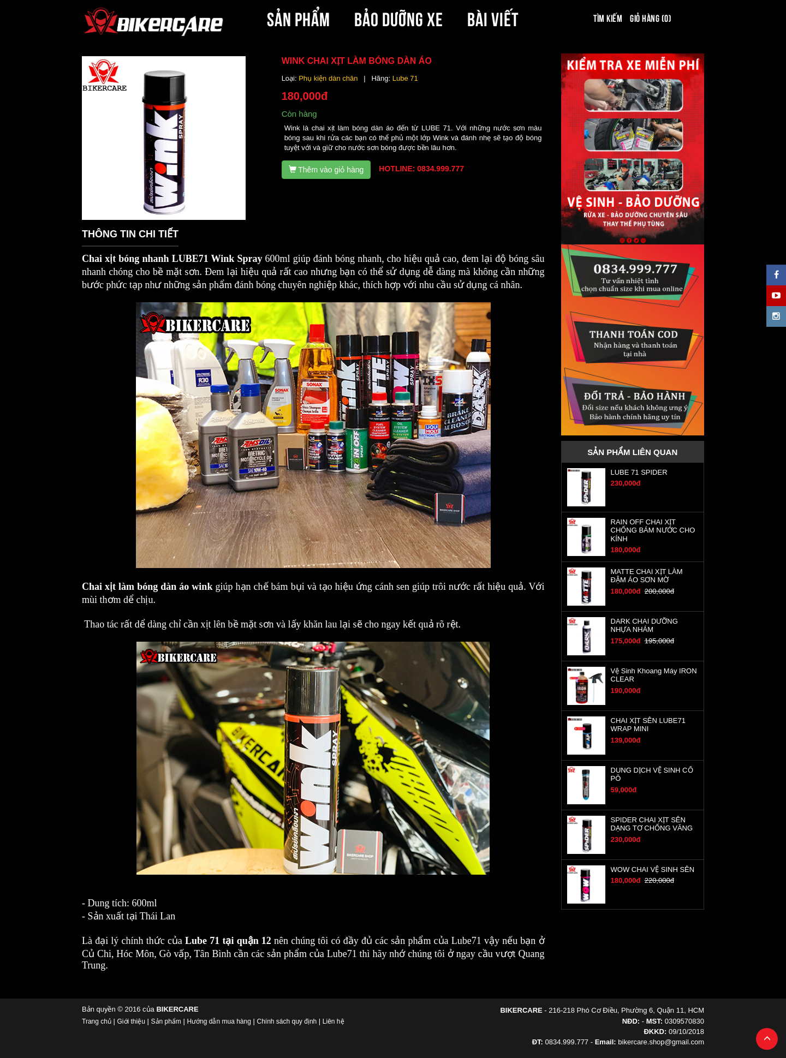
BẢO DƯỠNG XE (399, 17)
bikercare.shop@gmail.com (661, 1042)
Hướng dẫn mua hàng (219, 1021)
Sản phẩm (166, 1021)
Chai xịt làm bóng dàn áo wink (147, 586)
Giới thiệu (131, 1021)
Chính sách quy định (287, 1021)
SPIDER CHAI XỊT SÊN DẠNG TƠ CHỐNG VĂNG (652, 824)
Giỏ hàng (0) (650, 17)
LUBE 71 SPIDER (639, 472)
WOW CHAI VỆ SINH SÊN (653, 869)
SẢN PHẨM (298, 17)
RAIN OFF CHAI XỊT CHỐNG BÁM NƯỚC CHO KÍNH (653, 530)
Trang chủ (96, 1021)
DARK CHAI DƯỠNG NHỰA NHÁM (644, 625)
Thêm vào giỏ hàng (326, 169)
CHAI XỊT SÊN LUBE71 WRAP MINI (648, 724)
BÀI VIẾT (493, 17)
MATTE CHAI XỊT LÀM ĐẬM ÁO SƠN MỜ (647, 575)
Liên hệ (333, 1021)
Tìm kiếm (607, 17)
